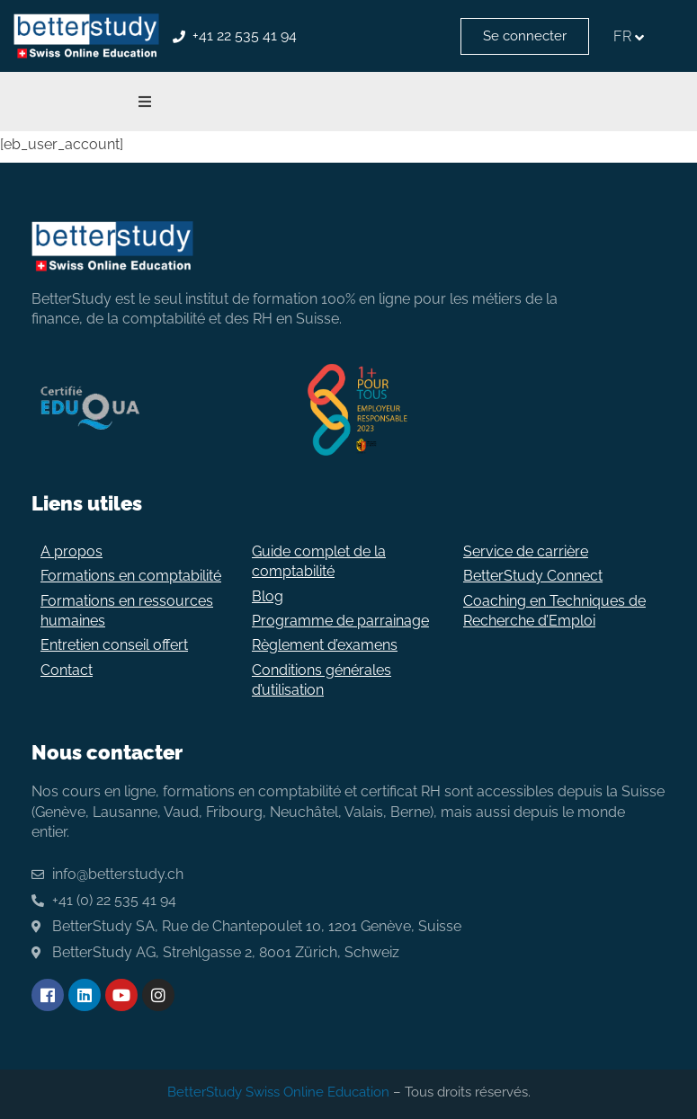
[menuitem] (630, 36)
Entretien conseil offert (114, 644)
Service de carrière (525, 551)
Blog (267, 596)
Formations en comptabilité (130, 575)
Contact (66, 670)
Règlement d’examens (325, 644)
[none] (630, 36)
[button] (145, 101)
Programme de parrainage (340, 620)
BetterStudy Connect (533, 575)
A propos (71, 551)
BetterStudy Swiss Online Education (278, 1092)
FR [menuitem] (622, 36)
